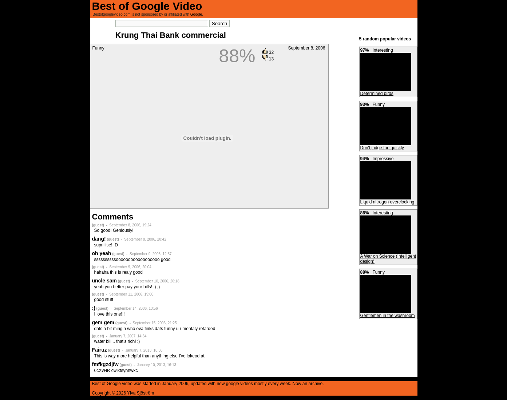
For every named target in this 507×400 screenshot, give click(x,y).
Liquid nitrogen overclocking (387, 202)
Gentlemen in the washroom (387, 315)
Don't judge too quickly (382, 147)
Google (196, 14)
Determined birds (376, 93)
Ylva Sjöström (140, 393)
